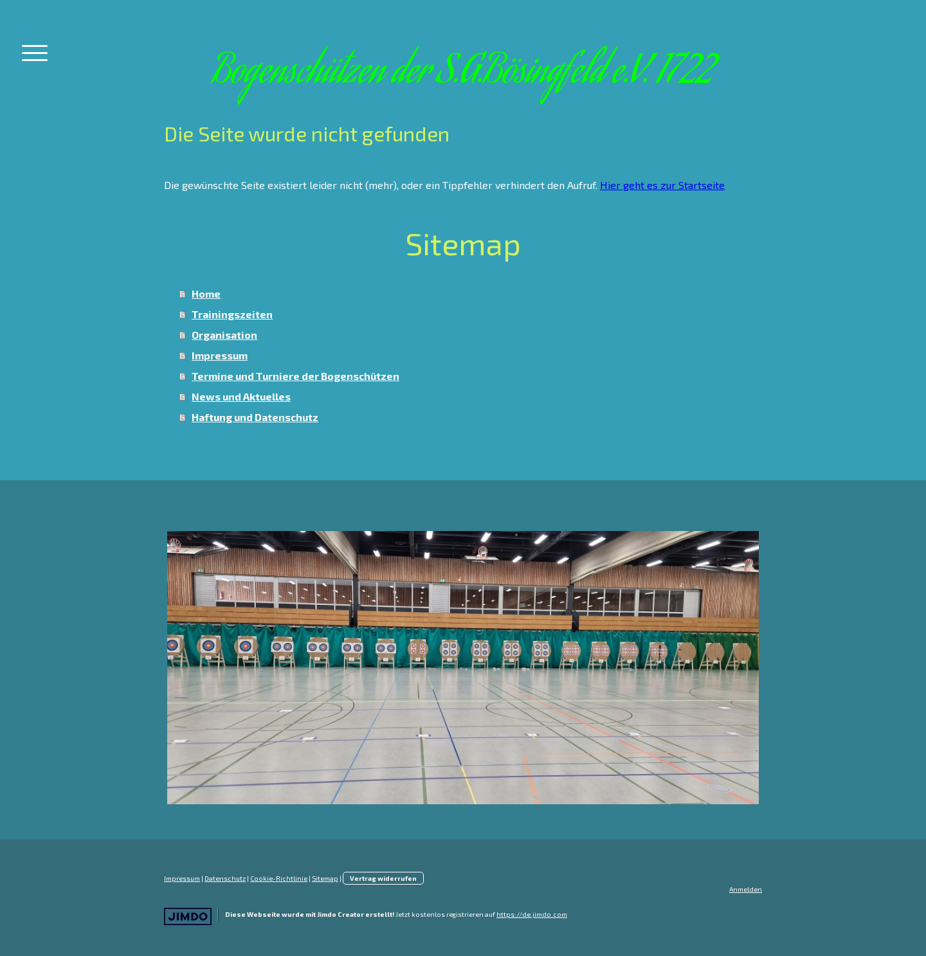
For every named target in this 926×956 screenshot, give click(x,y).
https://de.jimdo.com (531, 914)
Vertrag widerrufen (383, 878)
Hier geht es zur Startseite (662, 185)
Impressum (220, 355)
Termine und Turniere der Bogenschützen (295, 376)
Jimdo (188, 916)
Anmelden (745, 889)
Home (206, 293)
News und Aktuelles (241, 396)
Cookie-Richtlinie (278, 878)
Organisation (224, 335)
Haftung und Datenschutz (255, 417)
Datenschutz (225, 878)
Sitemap (325, 878)
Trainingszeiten (232, 314)
